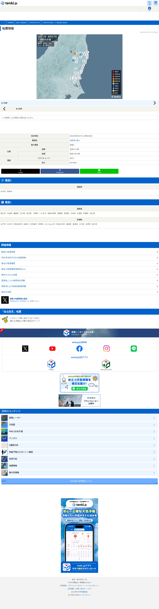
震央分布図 (6, 292)
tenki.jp (9, 3)
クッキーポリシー (92, 585)
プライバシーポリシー (76, 585)
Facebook (60, 172)
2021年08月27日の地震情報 (13, 258)
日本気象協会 (83, 592)
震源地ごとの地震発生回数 (13, 280)
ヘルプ (89, 589)
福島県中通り (75, 140)
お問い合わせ (80, 589)
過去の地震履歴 (8, 263)
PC (86, 579)
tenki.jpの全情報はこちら (81, 481)
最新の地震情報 (8, 252)
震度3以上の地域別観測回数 (13, 286)
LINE (99, 172)
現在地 (149, 10)
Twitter (20, 172)
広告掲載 (71, 589)
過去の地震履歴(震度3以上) (13, 269)
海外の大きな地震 (9, 275)
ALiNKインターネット (83, 595)
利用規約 (63, 585)
